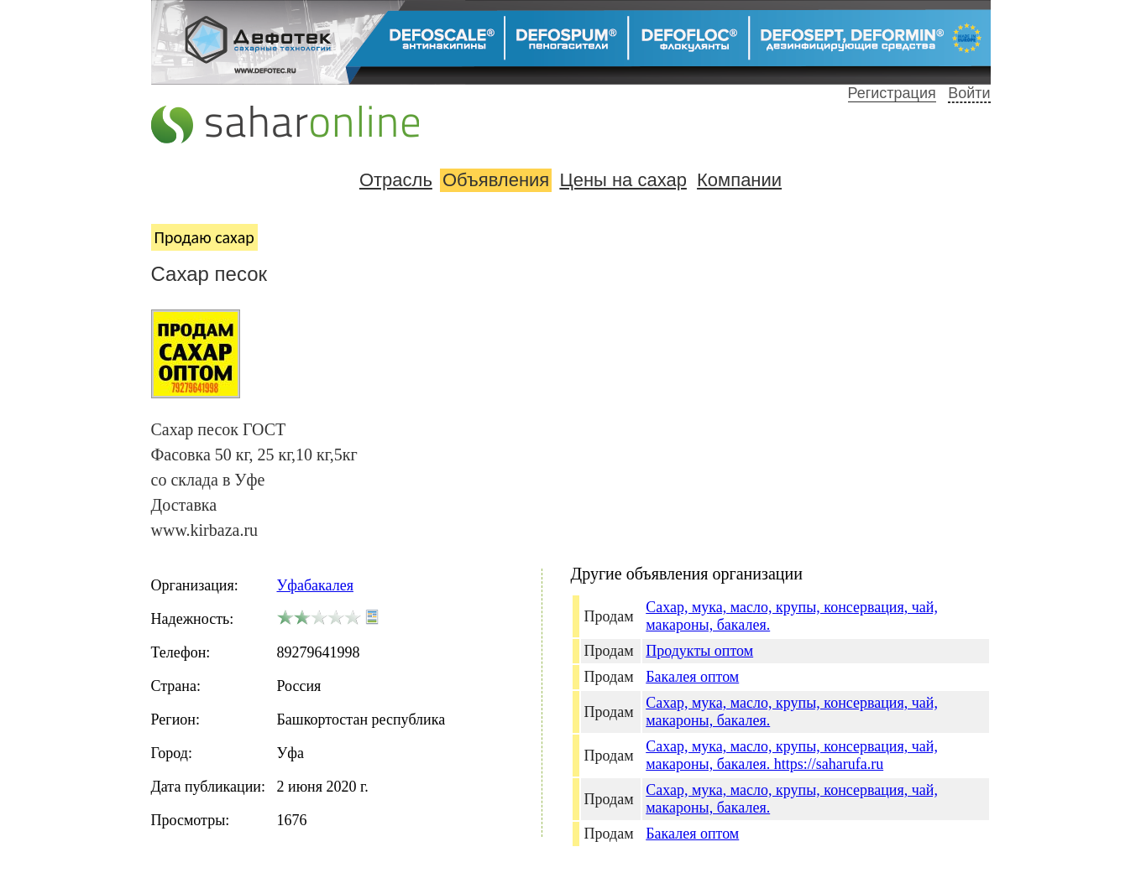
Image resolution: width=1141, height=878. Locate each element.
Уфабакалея (315, 585)
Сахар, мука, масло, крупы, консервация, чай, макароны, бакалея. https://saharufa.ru (792, 755)
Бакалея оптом (692, 676)
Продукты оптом (699, 650)
